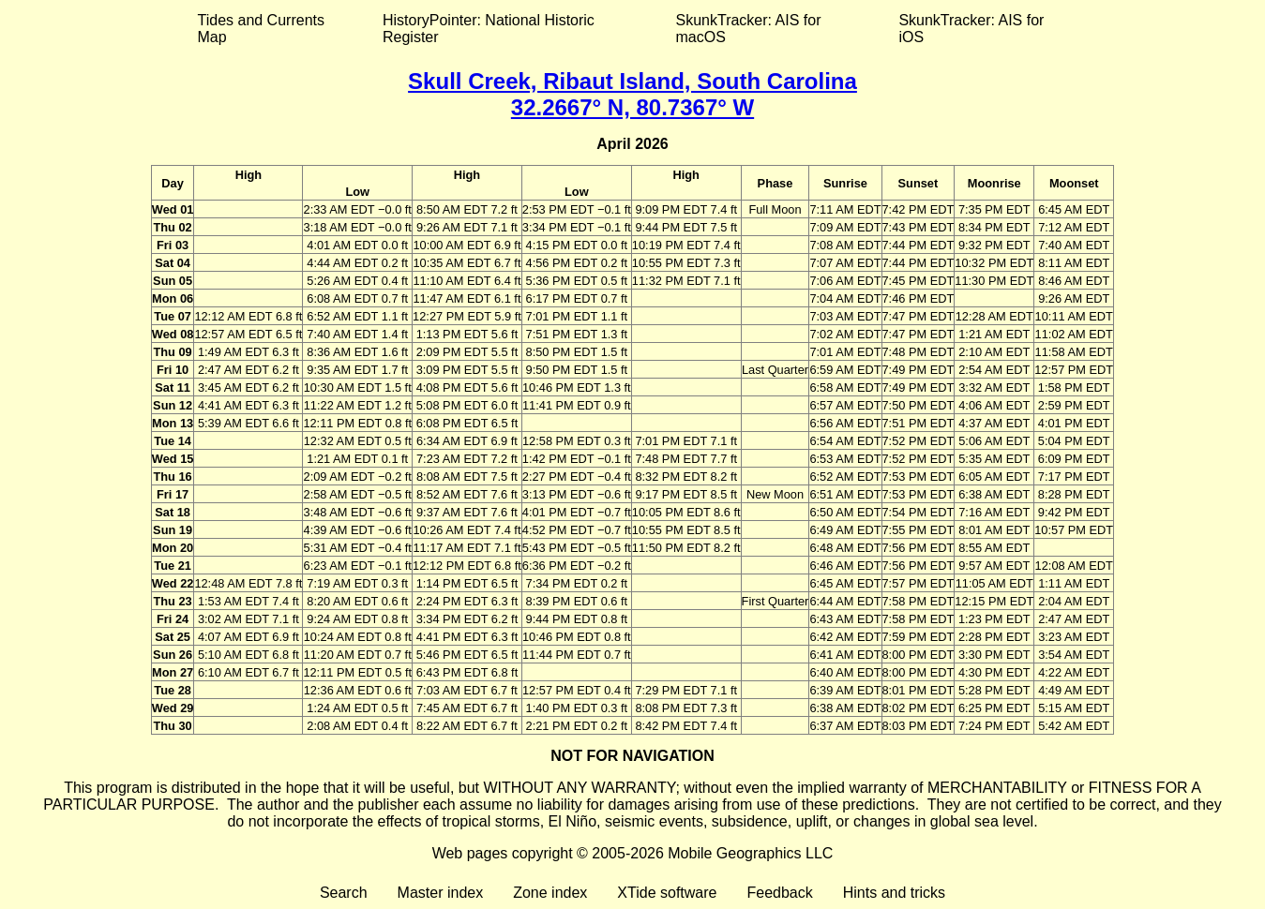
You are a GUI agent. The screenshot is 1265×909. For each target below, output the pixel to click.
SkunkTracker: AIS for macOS (748, 28)
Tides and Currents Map (261, 28)
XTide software (666, 893)
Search (344, 893)
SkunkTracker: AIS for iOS (971, 28)
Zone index (550, 893)
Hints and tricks (894, 893)
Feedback (779, 893)
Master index (441, 893)
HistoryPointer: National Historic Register (489, 28)
